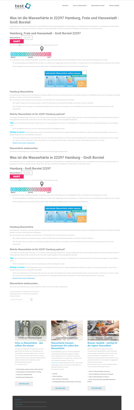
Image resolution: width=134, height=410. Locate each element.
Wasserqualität (55, 362)
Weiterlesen (24, 384)
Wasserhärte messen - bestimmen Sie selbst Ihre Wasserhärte (65, 346)
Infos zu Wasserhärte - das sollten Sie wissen (29, 344)
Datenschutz (18, 404)
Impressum (18, 399)
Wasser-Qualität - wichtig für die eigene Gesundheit (102, 344)
